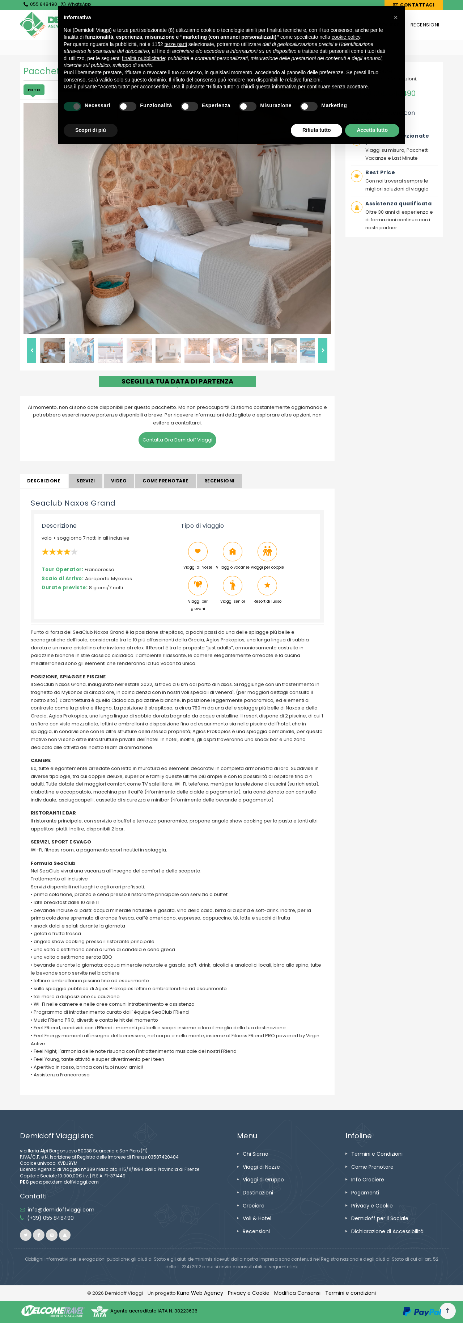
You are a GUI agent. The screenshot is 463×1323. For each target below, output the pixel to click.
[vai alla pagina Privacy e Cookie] (372, 1205)
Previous (31, 350)
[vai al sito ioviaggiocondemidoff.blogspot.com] (65, 1235)
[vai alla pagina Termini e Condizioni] (377, 1153)
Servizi (85, 481)
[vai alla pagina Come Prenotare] (372, 1167)
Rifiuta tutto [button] (316, 130)
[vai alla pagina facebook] (38, 1235)
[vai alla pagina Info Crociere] (367, 1179)
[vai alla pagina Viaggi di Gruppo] (263, 1179)
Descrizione (43, 481)
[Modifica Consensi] (297, 1293)
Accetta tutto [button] (372, 130)
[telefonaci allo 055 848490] (50, 1218)
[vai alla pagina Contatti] (414, 5)
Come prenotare (165, 481)
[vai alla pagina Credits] (200, 1293)
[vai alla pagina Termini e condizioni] (350, 1293)
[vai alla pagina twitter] (25, 1235)
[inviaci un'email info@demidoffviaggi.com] (61, 1209)
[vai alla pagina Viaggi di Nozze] (261, 1167)
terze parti (176, 44)
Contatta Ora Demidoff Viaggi (177, 439)
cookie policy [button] (346, 37)
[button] (396, 17)
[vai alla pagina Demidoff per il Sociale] (379, 1218)
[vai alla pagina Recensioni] (256, 1231)
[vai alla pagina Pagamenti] (365, 1192)
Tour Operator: (62, 569)
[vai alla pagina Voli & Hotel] (257, 1218)
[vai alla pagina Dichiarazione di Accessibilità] (387, 1231)
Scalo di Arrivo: (63, 578)
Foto (34, 90)
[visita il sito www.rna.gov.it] (294, 1266)
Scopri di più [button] (90, 130)
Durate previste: (65, 587)
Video (119, 481)
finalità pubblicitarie (143, 58)
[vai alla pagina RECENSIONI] (425, 25)
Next (322, 350)
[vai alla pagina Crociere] (253, 1205)
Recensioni (219, 481)
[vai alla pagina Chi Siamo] (255, 1153)
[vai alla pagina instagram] (52, 1235)
